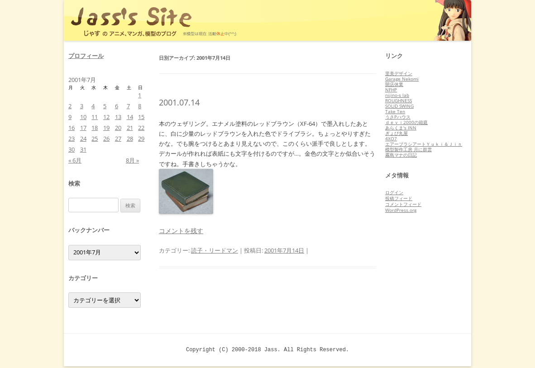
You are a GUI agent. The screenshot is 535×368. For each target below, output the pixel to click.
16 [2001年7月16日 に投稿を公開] (71, 128)
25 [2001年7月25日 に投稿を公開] (94, 138)
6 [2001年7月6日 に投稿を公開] (116, 106)
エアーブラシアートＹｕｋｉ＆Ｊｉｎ (423, 144)
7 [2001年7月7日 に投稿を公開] (128, 106)
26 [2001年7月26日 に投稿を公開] (106, 138)
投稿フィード (398, 198)
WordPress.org (400, 210)
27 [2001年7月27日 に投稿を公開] (118, 138)
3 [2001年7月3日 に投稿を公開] (81, 106)
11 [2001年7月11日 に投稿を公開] (94, 117)
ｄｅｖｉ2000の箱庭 (406, 122)
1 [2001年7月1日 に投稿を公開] (139, 95)
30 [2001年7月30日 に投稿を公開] (71, 149)
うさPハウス (398, 117)
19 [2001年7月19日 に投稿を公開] (106, 128)
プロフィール (86, 56)
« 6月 (74, 160)
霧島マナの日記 (401, 155)
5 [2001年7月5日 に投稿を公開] (104, 106)
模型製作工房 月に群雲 (408, 149)
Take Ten (395, 111)
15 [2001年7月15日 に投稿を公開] (141, 117)
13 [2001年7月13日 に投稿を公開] (118, 117)
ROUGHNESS (398, 100)
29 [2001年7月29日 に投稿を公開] (141, 138)
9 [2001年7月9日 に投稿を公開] (70, 117)
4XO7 (391, 138)
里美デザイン (398, 73)
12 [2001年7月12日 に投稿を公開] (106, 117)
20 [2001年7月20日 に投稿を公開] (118, 128)
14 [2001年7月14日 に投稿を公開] (130, 117)
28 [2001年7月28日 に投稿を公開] (130, 138)
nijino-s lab (397, 95)
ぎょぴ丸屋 (396, 133)
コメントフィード (403, 204)
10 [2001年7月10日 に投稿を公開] (83, 117)
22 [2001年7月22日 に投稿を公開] (141, 128)
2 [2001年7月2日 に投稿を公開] (70, 106)
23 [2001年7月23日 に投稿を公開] (71, 138)
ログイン (394, 192)
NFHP (391, 89)
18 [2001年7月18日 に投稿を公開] (94, 128)
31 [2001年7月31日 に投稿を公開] (83, 149)
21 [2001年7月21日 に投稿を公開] (130, 128)
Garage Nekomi (402, 79)
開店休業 (394, 84)
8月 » (132, 160)
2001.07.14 (179, 102)
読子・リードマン (214, 250)
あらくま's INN (400, 127)
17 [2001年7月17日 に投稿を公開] (83, 128)
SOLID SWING (399, 106)
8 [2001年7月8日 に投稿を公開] (139, 106)
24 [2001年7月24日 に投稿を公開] (83, 138)
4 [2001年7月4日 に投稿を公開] (93, 106)
